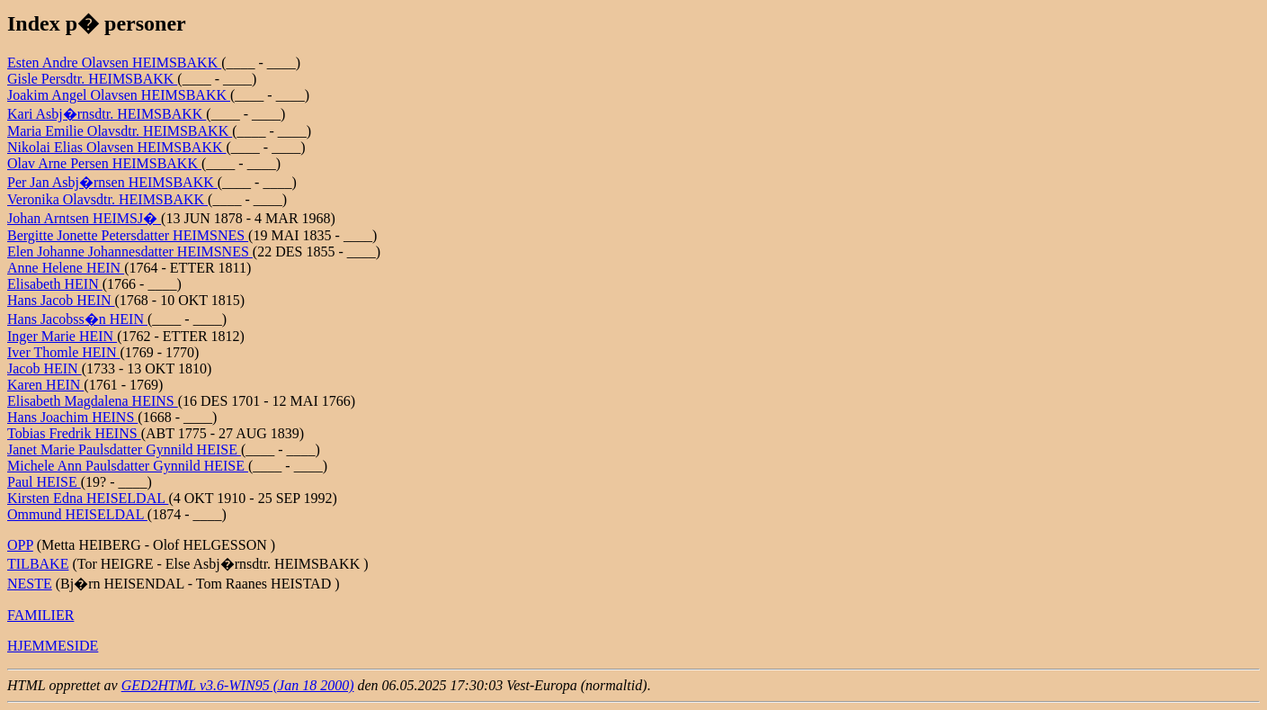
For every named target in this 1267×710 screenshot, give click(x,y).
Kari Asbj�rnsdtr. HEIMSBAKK (106, 113)
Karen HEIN (45, 384)
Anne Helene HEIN (65, 267)
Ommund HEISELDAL (77, 514)
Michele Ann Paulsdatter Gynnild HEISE (127, 465)
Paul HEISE (44, 482)
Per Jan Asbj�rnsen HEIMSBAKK (112, 182)
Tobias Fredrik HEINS (74, 433)
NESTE (29, 583)
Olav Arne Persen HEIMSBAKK (104, 163)
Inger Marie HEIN (62, 336)
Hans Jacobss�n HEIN (77, 319)
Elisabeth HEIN (55, 284)
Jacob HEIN (44, 368)
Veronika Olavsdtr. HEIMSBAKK (107, 199)
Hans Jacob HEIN (61, 300)
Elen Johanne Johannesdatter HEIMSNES (130, 251)
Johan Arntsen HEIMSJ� (84, 218)
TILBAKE (37, 563)
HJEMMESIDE (52, 645)
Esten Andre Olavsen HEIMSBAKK (114, 62)
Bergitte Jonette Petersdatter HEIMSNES (127, 235)
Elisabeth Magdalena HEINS (92, 401)
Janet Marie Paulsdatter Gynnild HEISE (124, 449)
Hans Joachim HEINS (72, 417)
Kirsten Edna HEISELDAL (87, 498)
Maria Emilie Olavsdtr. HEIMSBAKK (119, 131)
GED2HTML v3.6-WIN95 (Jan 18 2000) (237, 685)
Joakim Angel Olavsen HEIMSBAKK (118, 95)
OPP (20, 545)
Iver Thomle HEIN (63, 352)
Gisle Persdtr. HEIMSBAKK (92, 78)
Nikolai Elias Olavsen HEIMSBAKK (117, 147)
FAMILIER (40, 615)
